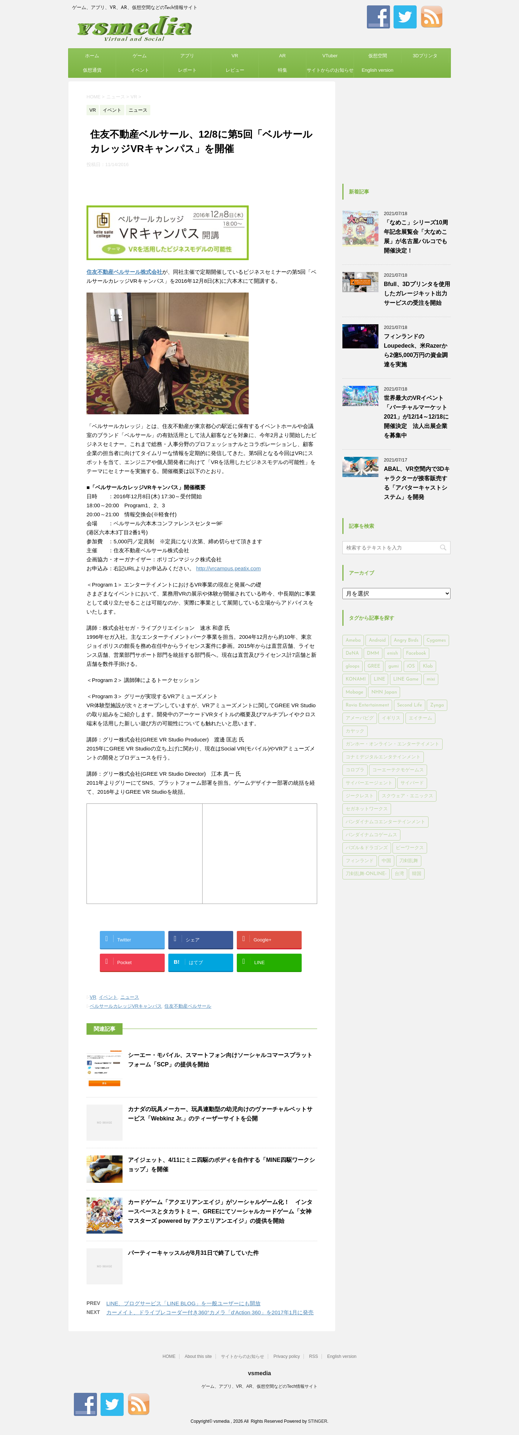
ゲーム (140, 55)
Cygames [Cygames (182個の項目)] (436, 640)
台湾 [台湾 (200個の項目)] (399, 874)
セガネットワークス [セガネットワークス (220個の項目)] (367, 809)
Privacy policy (287, 1356)
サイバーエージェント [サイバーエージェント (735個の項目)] (369, 783)
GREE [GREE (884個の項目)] (374, 666)
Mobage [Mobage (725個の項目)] (354, 692)
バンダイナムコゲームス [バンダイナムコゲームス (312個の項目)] (371, 835)
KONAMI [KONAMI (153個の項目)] (356, 679)
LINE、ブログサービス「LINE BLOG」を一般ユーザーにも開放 (183, 1303)
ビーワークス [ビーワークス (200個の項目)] (410, 848)
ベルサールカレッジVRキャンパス (126, 1006)
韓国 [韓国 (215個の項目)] (416, 874)
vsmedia (259, 1373)
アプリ (187, 55)
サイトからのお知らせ (330, 70)
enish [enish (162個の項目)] (392, 653)
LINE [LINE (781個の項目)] (379, 679)
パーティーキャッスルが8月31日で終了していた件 (193, 1253)
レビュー (235, 70)
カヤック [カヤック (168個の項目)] (355, 731)
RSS (313, 1356)
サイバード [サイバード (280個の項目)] (412, 783)
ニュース (129, 997)
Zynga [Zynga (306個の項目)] (437, 705)
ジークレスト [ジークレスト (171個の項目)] (360, 796)
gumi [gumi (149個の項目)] (393, 666)
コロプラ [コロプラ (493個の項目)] (355, 770)
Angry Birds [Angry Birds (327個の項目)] (406, 640)
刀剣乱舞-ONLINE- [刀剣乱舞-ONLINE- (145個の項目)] (366, 874)
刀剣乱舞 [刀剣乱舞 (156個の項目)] (408, 861)
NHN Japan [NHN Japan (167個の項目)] (384, 692)
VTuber (329, 55)
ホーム (92, 55)
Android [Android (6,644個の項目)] (377, 640)
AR (282, 55)
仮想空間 (377, 55)
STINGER (317, 1421)
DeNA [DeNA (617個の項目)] (352, 653)
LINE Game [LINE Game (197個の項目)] (405, 679)
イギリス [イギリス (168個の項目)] (391, 718)
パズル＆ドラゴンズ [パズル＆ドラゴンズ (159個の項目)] (367, 848)
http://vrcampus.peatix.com (228, 568)
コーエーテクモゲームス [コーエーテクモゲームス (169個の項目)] (398, 770)
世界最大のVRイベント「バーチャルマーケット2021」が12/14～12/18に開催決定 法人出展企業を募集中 (416, 416)
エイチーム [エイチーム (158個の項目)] (420, 718)
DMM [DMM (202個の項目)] (373, 653)
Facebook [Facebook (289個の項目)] (416, 653)
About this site (198, 1356)
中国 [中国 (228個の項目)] (386, 861)
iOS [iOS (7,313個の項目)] (411, 666)
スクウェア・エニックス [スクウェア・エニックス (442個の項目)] (407, 796)
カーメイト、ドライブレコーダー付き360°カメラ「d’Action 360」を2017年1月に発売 (210, 1312)
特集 (282, 70)
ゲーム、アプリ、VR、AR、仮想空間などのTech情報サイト (259, 1386)
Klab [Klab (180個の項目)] (427, 666)
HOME (169, 1356)
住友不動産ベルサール (187, 1006)
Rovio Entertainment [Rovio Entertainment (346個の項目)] (367, 705)
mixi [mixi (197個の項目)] (431, 679)
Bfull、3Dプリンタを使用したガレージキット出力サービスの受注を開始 (417, 293)
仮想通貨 (92, 70)
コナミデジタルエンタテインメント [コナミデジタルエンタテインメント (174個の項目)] (383, 757)
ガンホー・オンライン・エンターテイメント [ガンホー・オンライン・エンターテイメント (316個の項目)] (392, 744)
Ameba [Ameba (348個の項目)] (353, 640)
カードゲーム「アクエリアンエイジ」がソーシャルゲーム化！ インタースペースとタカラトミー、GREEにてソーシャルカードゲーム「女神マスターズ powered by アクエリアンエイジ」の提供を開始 (220, 1211)
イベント (139, 70)
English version (377, 70)
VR (234, 55)
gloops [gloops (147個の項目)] (352, 666)
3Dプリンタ (425, 55)
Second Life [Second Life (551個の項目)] (409, 705)
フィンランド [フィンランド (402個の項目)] (360, 861)
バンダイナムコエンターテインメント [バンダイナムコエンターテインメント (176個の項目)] (385, 822)
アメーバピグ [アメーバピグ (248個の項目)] (360, 718)
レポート (187, 70)
